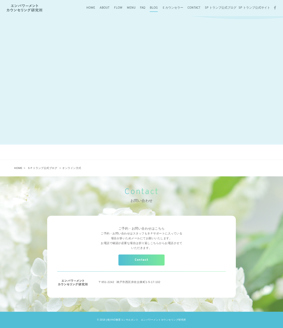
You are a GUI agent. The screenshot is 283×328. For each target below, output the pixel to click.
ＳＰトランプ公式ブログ (42, 168)
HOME (18, 168)
